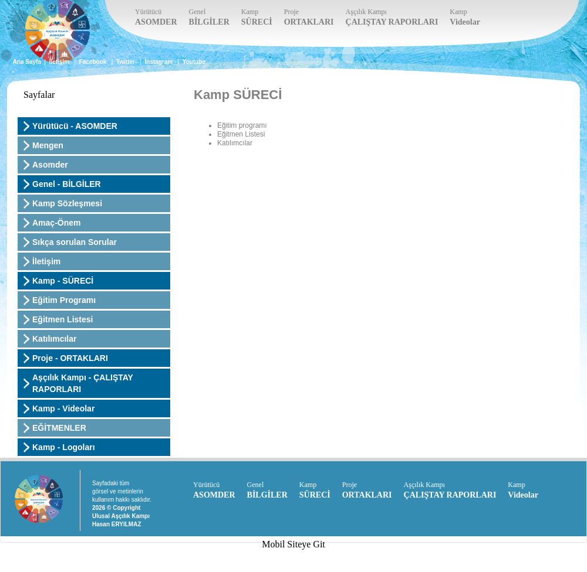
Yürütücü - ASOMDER (74, 126)
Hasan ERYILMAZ (116, 524)
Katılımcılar (54, 338)
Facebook (93, 62)
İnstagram (158, 62)
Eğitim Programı (64, 300)
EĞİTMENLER (59, 428)
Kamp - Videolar (63, 408)
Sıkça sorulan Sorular (74, 242)
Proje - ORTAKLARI (70, 358)
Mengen (47, 145)
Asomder (50, 164)
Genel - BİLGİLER (66, 184)
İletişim (59, 62)
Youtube (194, 62)
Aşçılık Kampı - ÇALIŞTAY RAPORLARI (82, 383)
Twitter (125, 62)
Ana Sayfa (27, 62)
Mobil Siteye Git (293, 544)
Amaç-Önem (56, 222)
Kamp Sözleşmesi (67, 203)
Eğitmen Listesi (62, 319)
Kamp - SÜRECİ (62, 280)
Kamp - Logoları (63, 447)
